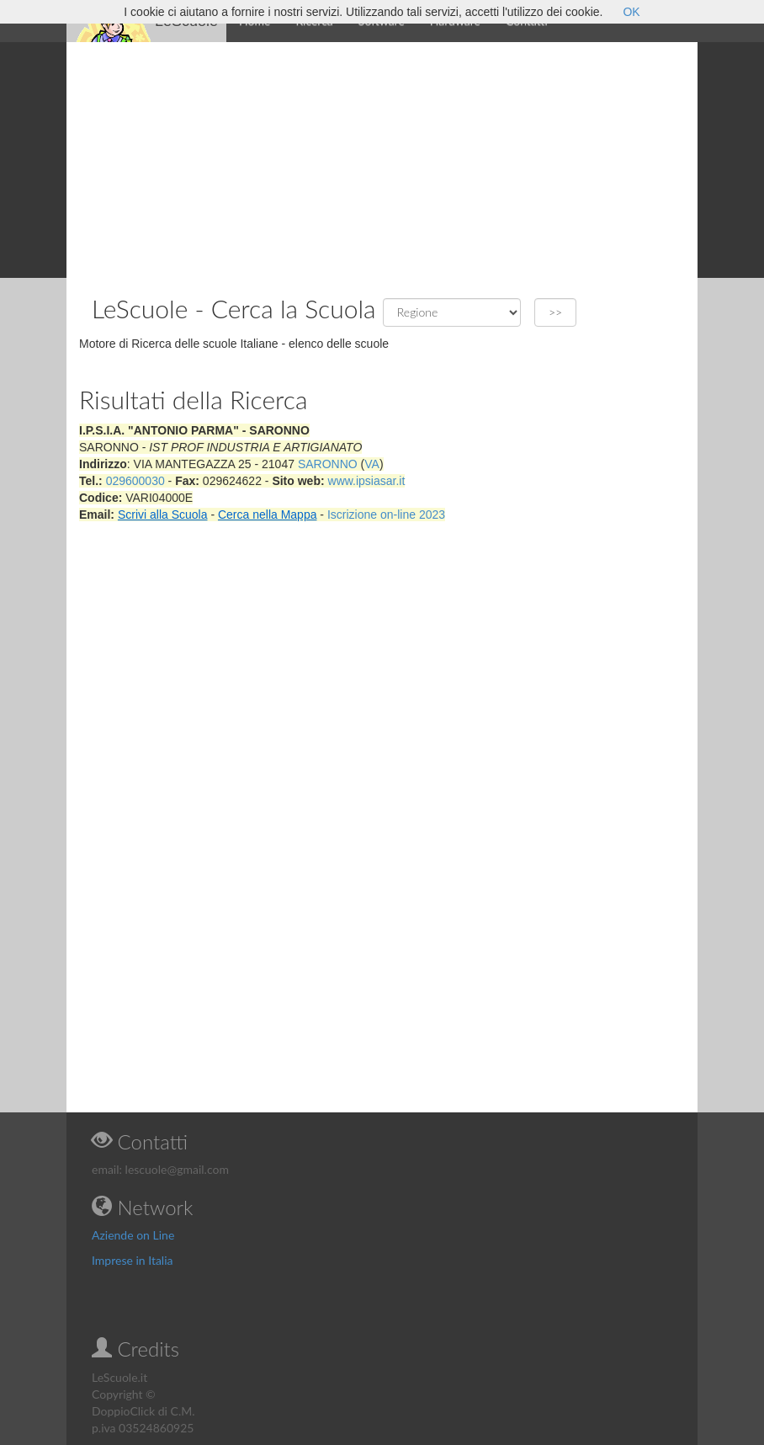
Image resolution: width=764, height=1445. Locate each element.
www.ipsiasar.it (367, 481)
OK (631, 12)
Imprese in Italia (132, 1260)
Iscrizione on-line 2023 (386, 514)
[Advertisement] (382, 160)
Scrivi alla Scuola (163, 514)
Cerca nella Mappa (267, 514)
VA (371, 464)
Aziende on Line (133, 1235)
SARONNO (328, 464)
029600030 (135, 481)
